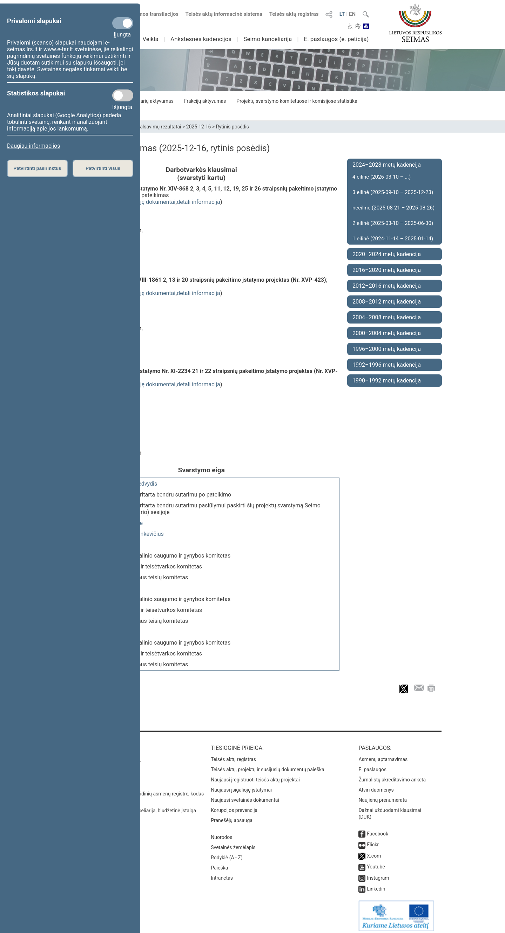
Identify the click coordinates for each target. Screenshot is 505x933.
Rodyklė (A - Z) (227, 854)
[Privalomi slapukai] (122, 23)
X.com (374, 852)
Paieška (219, 864)
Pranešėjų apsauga (231, 817)
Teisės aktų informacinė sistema (224, 14)
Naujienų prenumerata (382, 796)
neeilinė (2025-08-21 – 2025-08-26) (393, 208)
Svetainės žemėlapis (233, 844)
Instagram (378, 874)
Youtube (376, 863)
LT (342, 14)
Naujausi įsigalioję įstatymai (241, 786)
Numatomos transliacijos (145, 14)
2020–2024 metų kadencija (386, 254)
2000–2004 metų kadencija (386, 333)
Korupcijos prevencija (234, 806)
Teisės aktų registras (294, 14)
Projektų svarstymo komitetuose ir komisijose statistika (296, 101)
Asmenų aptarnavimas (383, 756)
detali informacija (198, 202)
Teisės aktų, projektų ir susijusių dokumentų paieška (267, 766)
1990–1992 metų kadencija (386, 380)
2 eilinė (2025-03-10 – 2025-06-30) (392, 223)
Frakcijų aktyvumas (205, 101)
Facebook (377, 830)
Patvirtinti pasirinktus (37, 168)
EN (352, 14)
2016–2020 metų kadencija (386, 270)
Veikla (150, 38)
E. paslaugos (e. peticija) (336, 38)
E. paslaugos (372, 766)
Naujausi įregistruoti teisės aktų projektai (255, 776)
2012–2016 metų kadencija (386, 285)
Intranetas (222, 874)
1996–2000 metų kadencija (386, 349)
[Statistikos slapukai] (122, 95)
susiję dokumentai (152, 202)
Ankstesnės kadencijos (200, 38)
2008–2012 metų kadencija (386, 301)
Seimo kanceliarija (267, 38)
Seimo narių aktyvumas (148, 101)
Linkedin (376, 885)
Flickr (373, 841)
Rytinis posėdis (232, 126)
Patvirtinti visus (103, 168)
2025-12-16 (198, 126)
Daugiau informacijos (33, 145)
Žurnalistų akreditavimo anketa (392, 776)
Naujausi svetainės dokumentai (245, 796)
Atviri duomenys (375, 786)
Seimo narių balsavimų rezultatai (145, 126)
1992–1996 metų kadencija (386, 364)
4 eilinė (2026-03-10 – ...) (381, 177)
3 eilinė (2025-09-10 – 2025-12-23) (392, 192)
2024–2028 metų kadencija (386, 164)
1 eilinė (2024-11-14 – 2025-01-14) (392, 238)
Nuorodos (221, 834)
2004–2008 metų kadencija (386, 317)
